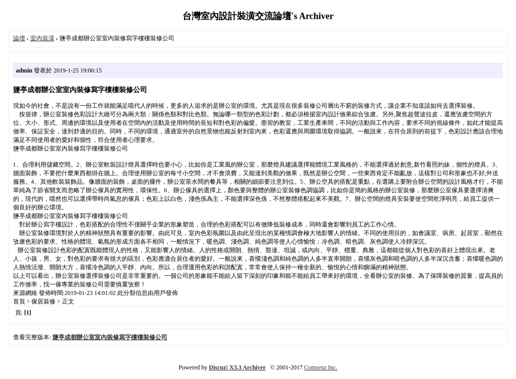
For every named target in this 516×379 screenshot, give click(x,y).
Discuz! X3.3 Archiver (237, 367)
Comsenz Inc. (320, 367)
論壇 (19, 38)
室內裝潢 (42, 38)
